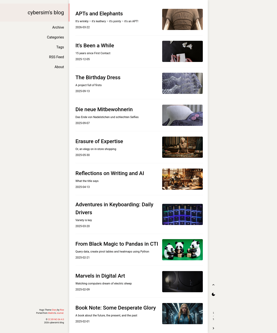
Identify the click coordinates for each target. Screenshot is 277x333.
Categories (55, 37)
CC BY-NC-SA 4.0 (56, 319)
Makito (51, 313)
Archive (58, 27)
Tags (60, 47)
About (59, 67)
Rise (62, 310)
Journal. (60, 313)
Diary (54, 310)
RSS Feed (56, 57)
